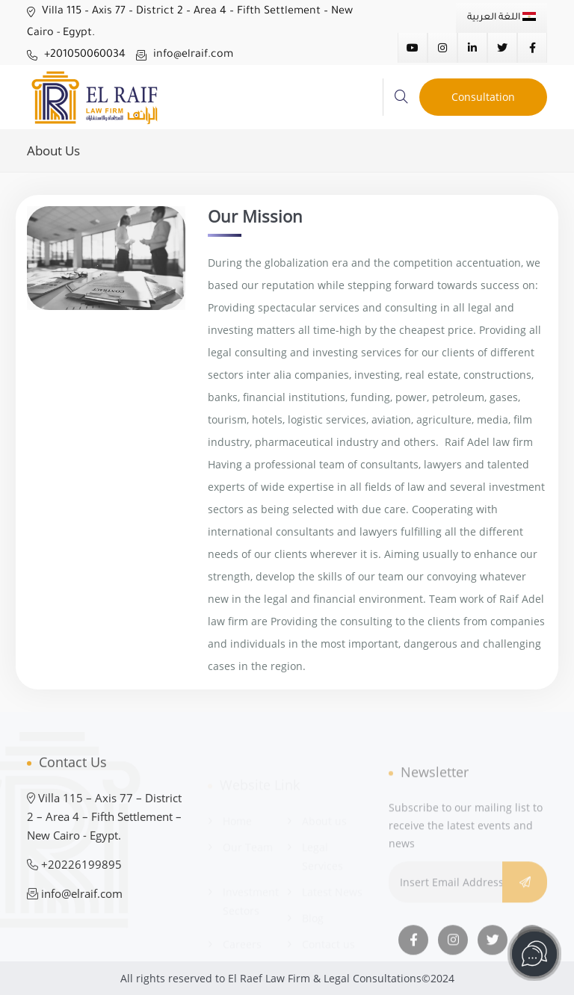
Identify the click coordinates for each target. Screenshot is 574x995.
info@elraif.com (184, 55)
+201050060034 (76, 55)
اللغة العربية (501, 18)
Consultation (483, 97)
